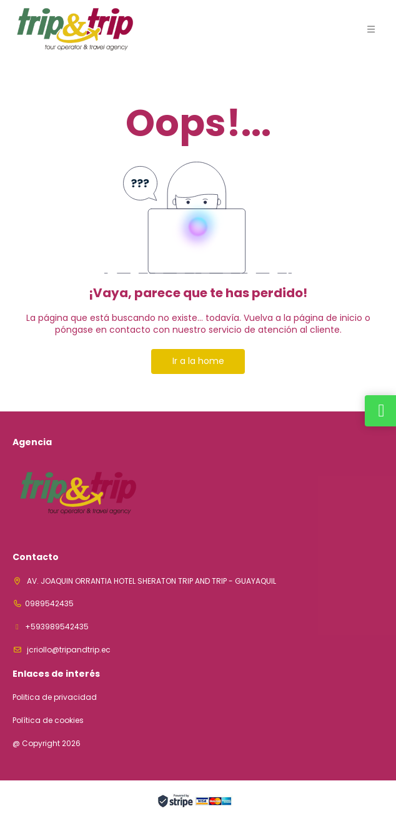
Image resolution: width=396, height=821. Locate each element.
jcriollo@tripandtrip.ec (68, 649)
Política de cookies (48, 720)
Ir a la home (198, 361)
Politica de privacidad (54, 697)
